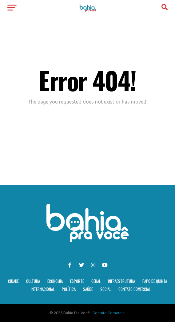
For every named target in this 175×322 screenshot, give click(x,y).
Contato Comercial (134, 289)
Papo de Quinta (154, 281)
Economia (55, 281)
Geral (96, 281)
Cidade (13, 281)
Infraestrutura (121, 281)
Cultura (33, 281)
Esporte (77, 281)
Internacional (42, 289)
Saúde (88, 289)
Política (69, 289)
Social (105, 289)
